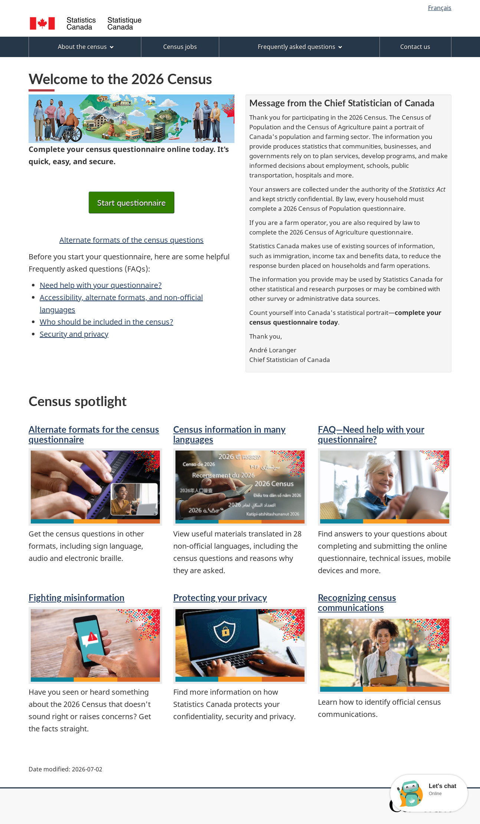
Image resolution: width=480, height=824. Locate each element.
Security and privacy (74, 334)
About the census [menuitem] (86, 47)
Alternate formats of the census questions (131, 240)
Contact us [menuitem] (415, 47)
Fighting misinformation (77, 597)
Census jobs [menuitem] (180, 47)
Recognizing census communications (357, 602)
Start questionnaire (131, 202)
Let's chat (442, 786)
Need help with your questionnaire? (101, 285)
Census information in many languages (229, 434)
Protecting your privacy (220, 597)
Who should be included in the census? (106, 322)
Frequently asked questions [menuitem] (300, 47)
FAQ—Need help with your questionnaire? (371, 434)
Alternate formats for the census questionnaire (94, 434)
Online (435, 793)
